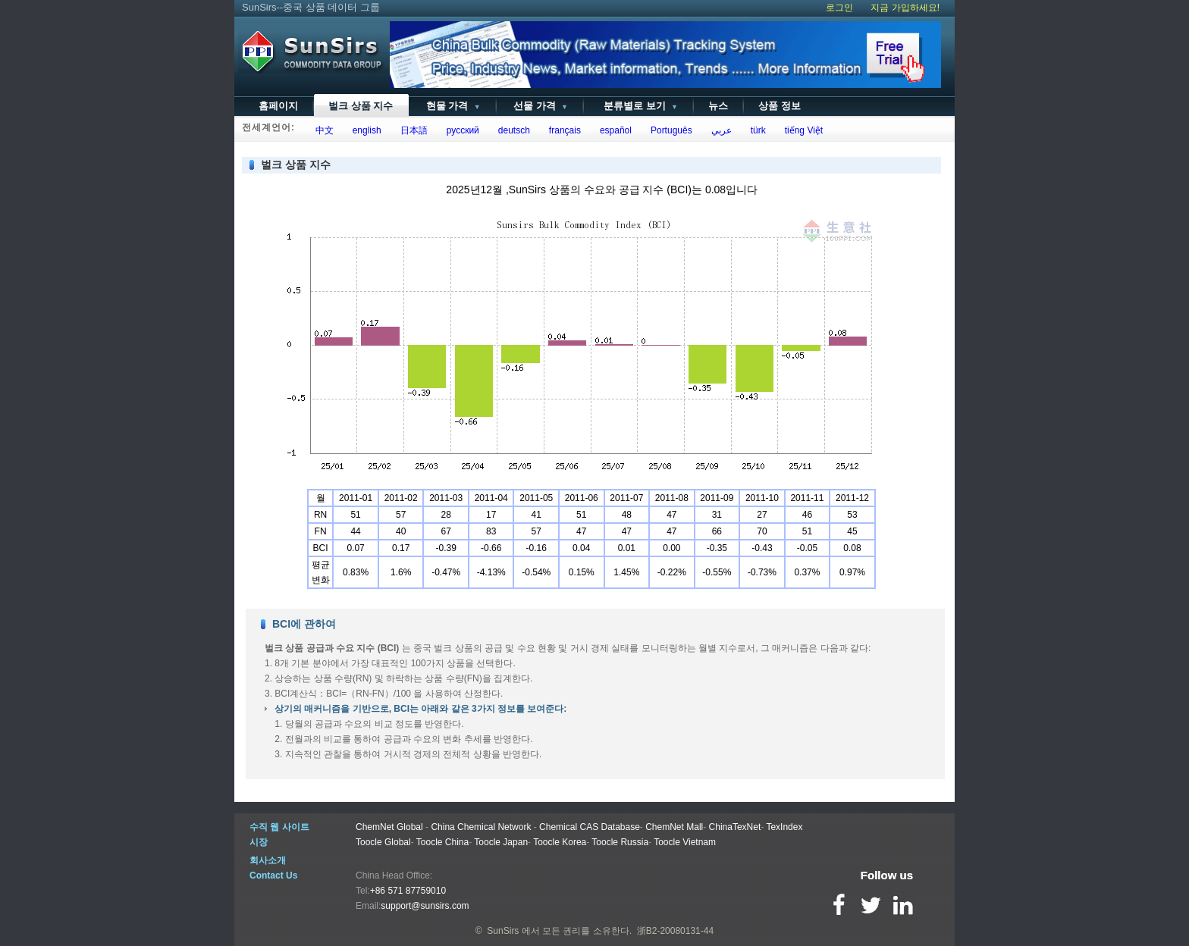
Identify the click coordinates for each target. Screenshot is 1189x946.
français (562, 130)
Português (668, 130)
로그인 (839, 7)
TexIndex (784, 827)
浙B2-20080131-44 (675, 931)
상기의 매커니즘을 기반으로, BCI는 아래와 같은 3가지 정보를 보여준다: (420, 708)
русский (460, 130)
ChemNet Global (389, 827)
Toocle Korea (559, 842)
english (364, 130)
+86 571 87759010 (408, 890)
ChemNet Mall (674, 827)
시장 (258, 842)
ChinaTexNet (735, 827)
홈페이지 (278, 105)
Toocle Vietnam (685, 842)
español (613, 130)
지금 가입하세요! (905, 7)
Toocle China (442, 842)
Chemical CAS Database (589, 827)
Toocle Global (383, 842)
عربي (719, 130)
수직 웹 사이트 (279, 827)
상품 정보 (779, 105)
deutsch (511, 130)
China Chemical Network (481, 827)
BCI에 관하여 (304, 624)
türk (755, 130)
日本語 (411, 130)
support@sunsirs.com (425, 906)
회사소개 (267, 860)
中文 (322, 130)
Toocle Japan (501, 842)
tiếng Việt (801, 130)
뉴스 (718, 105)
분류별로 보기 (638, 105)
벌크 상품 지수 (360, 105)
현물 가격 (451, 105)
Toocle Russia (619, 842)
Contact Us (273, 875)
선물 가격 (539, 105)
